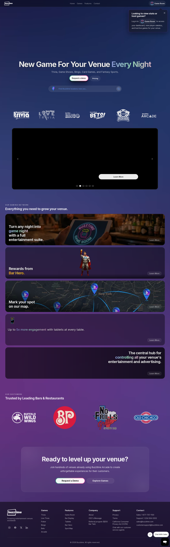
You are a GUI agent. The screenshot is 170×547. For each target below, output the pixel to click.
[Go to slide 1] (77, 186)
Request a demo (79, 78)
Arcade (44, 532)
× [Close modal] (164, 13)
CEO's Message (95, 518)
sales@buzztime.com (144, 522)
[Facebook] (15, 527)
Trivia (43, 515)
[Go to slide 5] (90, 186)
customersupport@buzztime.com (149, 525)
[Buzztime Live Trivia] (47, 115)
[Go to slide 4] (86, 186)
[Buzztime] (8, 3)
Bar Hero (68, 525)
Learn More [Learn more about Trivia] (118, 177)
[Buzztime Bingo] (72, 115)
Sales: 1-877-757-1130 (145, 515)
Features (88, 3)
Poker (43, 522)
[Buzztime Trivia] (21, 115)
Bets (43, 528)
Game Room (70, 515)
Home (72, 3)
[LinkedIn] (27, 527)
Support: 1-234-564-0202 (146, 518)
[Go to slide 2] (80, 186)
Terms (115, 518)
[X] (21, 527)
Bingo (43, 525)
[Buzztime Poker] (123, 115)
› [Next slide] (152, 158)
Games (79, 3)
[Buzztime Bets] (97, 115)
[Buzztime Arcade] (149, 115)
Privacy (116, 515)
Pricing (95, 78)
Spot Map (69, 528)
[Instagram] (9, 527)
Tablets (68, 522)
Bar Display (69, 518)
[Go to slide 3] (83, 186)
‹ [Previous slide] (17, 158)
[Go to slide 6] (93, 186)
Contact (97, 3)
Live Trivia (45, 518)
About (91, 515)
